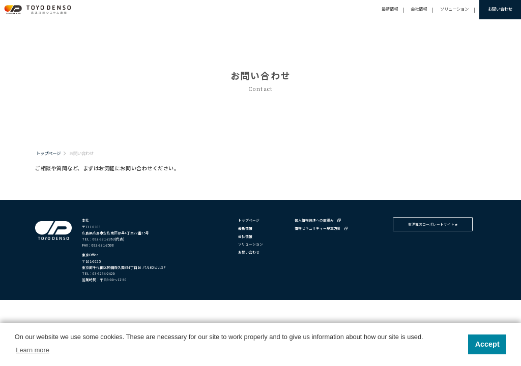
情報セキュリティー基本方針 (321, 228)
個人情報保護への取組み (318, 220)
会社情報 (419, 9)
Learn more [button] (32, 350)
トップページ (48, 153)
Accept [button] (487, 344)
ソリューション (454, 9)
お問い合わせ (500, 9)
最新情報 (390, 9)
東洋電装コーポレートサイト (432, 224)
